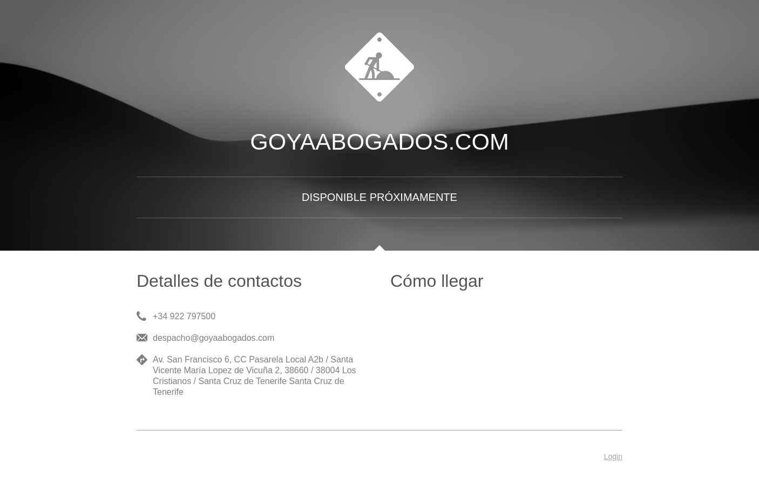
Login (613, 456)
